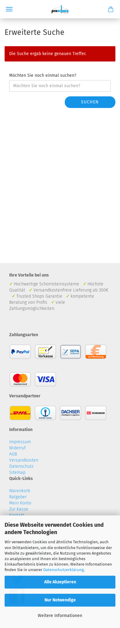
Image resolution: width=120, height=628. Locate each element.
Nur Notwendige (60, 600)
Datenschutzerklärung (63, 569)
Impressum (20, 441)
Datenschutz (21, 466)
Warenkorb (19, 490)
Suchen (90, 102)
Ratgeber (18, 497)
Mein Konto (20, 503)
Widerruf (17, 448)
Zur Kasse (18, 509)
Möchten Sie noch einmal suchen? (42, 75)
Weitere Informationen (60, 615)
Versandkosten (23, 460)
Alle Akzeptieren (60, 582)
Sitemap (17, 472)
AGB (13, 454)
